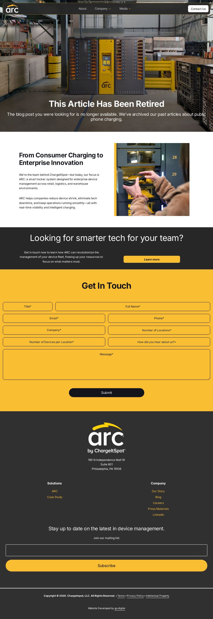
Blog (158, 497)
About (82, 8)
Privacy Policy (135, 595)
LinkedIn (158, 514)
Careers (158, 503)
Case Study (54, 497)
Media (125, 8)
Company (103, 8)
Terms (121, 595)
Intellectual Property (157, 595)
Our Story (158, 491)
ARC (55, 491)
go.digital (120, 608)
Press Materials (158, 509)
